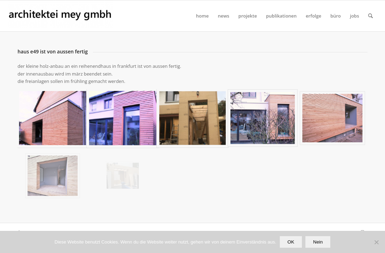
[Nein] (376, 242)
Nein (318, 242)
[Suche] (370, 15)
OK (291, 242)
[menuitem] (202, 15)
